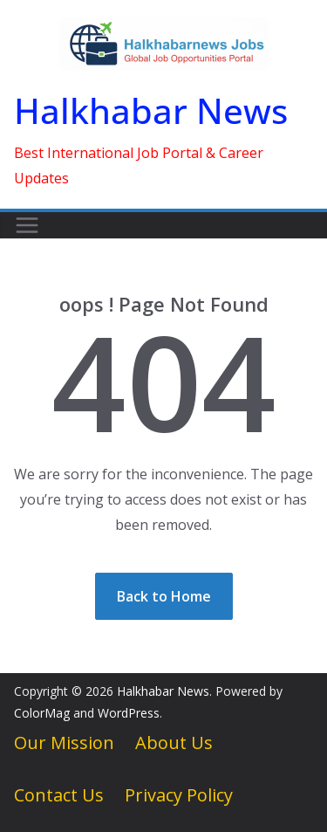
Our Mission (64, 742)
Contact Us (59, 795)
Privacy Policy (179, 795)
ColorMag (42, 713)
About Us (174, 742)
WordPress (129, 713)
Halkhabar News (151, 110)
